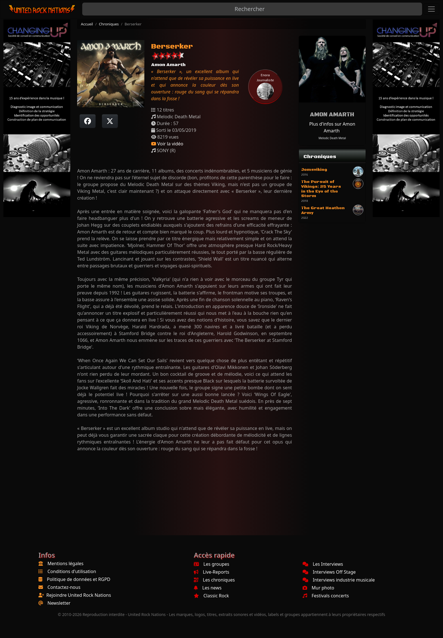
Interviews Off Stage (329, 572)
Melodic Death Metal (332, 138)
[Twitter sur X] (110, 121)
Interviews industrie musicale (339, 580)
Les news (208, 588)
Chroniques (109, 24)
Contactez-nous (64, 587)
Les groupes (211, 564)
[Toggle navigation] (431, 9)
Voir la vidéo (167, 144)
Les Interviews (323, 564)
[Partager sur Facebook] (87, 121)
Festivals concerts (326, 596)
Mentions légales (65, 563)
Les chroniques (214, 580)
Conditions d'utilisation (71, 571)
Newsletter (58, 603)
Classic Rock (211, 596)
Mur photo (318, 588)
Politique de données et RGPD (78, 579)
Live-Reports (211, 572)
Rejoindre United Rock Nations (78, 595)
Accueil (87, 24)
